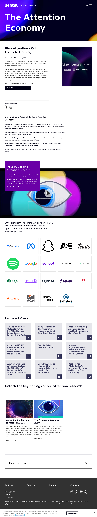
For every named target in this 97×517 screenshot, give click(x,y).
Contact (31, 485)
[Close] (94, 513)
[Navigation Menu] (87, 5)
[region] (48, 513)
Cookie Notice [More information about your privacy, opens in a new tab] (20, 515)
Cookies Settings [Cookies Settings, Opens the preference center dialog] (72, 513)
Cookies (7, 494)
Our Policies (9, 497)
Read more (18, 88)
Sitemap (53, 485)
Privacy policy (10, 492)
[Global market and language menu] (28, 6)
